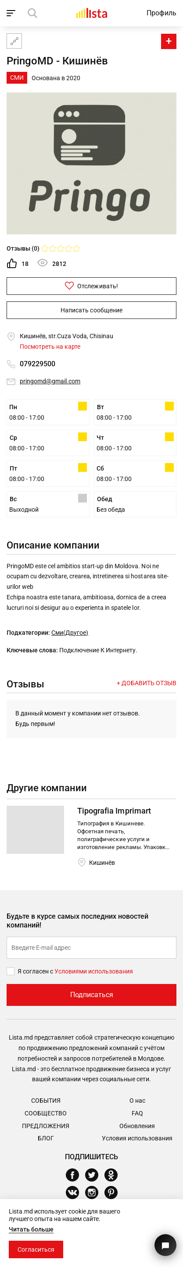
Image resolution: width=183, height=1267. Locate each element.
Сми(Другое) (69, 632)
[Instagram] (95, 1192)
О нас (137, 1100)
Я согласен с (36, 971)
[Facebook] (76, 1175)
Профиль (161, 13)
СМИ (17, 77)
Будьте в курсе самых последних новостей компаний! (77, 921)
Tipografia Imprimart (114, 810)
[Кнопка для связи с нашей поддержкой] (165, 1245)
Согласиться (36, 1249)
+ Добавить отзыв (146, 683)
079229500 (37, 364)
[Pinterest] (114, 1192)
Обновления (137, 1125)
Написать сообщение (91, 310)
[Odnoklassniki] (114, 1175)
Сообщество (46, 1113)
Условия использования (137, 1138)
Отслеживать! (91, 286)
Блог (46, 1138)
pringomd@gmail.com (50, 381)
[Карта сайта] (14, 41)
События (46, 1100)
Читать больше (31, 1229)
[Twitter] (95, 1175)
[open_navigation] (12, 13)
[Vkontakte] (76, 1192)
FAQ (137, 1113)
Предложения (45, 1125)
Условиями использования (93, 971)
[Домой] (91, 13)
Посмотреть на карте (50, 346)
